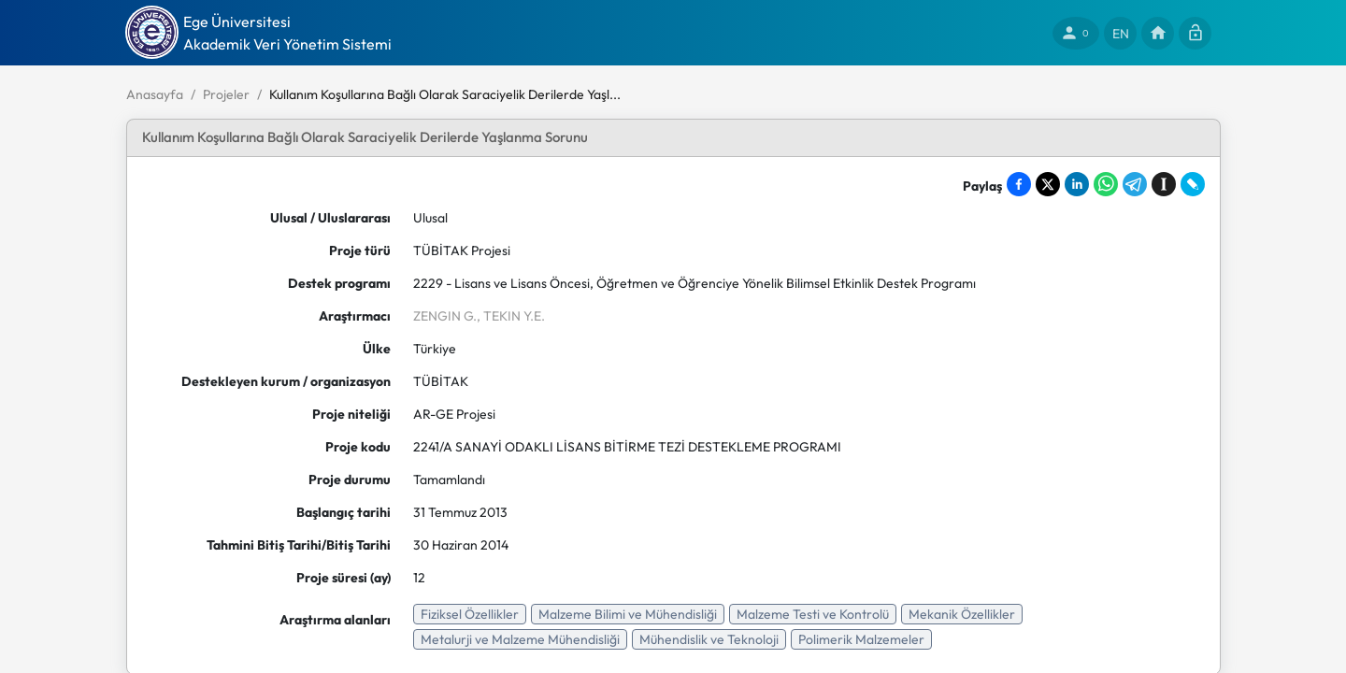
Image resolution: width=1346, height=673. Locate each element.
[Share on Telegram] (1135, 184)
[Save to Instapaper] (1164, 184)
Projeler (226, 94)
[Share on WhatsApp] (1106, 184)
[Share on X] (1048, 184)
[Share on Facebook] (1019, 184)
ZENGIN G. (445, 316)
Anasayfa (154, 94)
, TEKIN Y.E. (511, 316)
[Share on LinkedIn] (1077, 184)
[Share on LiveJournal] (1193, 184)
